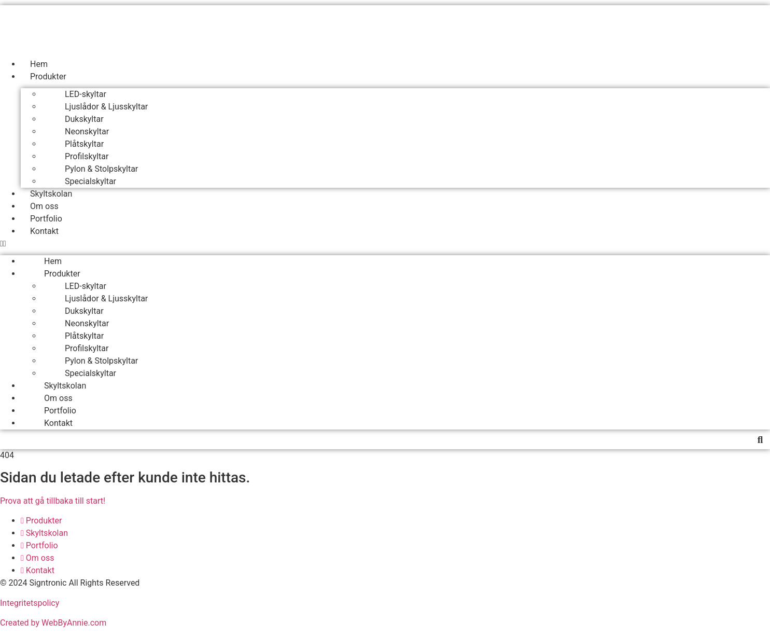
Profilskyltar (86, 156)
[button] (385, 244)
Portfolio (46, 219)
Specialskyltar (90, 181)
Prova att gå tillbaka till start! (52, 501)
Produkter (48, 76)
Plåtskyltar (84, 144)
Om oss (44, 206)
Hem (39, 64)
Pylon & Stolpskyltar (101, 169)
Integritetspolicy (29, 603)
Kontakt (44, 231)
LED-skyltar (85, 94)
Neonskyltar (87, 131)
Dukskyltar (84, 119)
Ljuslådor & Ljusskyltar (106, 107)
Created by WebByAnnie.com (53, 623)
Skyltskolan (51, 194)
